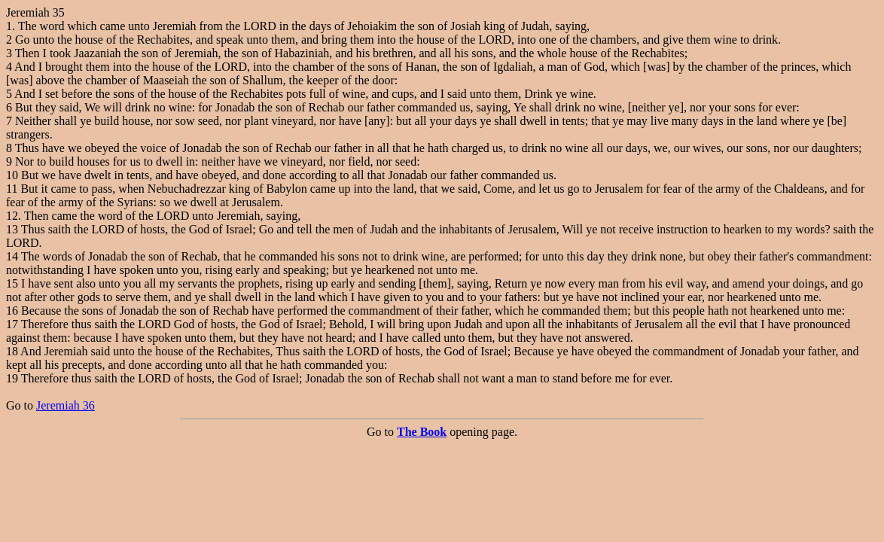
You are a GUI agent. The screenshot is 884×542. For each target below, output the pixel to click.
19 (12, 378)
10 (12, 175)
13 (12, 229)
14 (12, 256)
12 (12, 215)
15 (12, 283)
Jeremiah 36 (65, 405)
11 (11, 188)
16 (12, 310)
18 (12, 351)
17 (12, 324)
